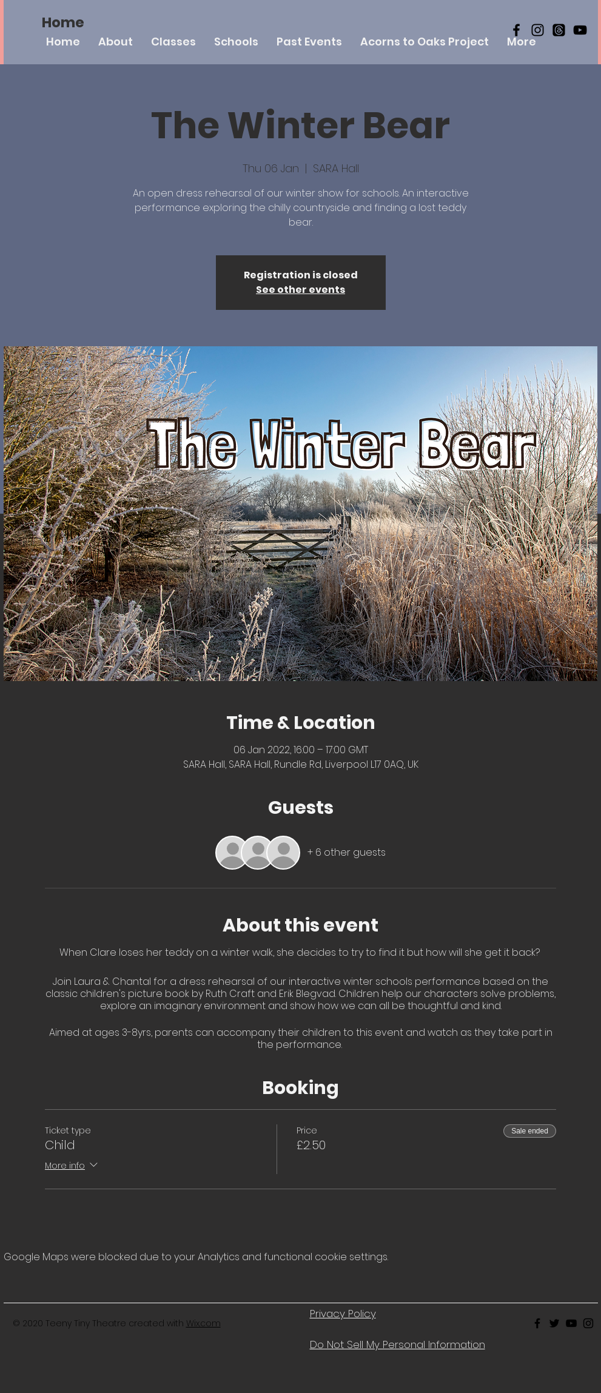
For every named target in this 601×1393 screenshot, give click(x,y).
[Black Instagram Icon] (537, 30)
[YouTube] (580, 30)
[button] (173, 41)
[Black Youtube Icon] (571, 1323)
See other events (300, 290)
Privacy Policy (343, 1313)
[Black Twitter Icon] (554, 1323)
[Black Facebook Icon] (516, 30)
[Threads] (559, 30)
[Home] (63, 22)
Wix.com (203, 1323)
